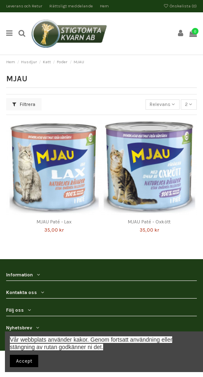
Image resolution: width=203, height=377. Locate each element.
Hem (104, 6)
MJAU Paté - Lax (54, 222)
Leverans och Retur (24, 6)
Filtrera (23, 104)
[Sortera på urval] (162, 104)
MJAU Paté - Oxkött (149, 222)
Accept (24, 361)
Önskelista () (180, 6)
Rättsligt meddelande (71, 6)
